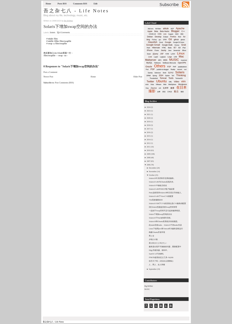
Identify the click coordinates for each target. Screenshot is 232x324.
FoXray (154, 39)
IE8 (179, 48)
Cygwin (170, 34)
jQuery (155, 54)
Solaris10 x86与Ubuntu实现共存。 (162, 182)
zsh (160, 88)
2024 (148, 107)
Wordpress (182, 84)
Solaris (52, 32)
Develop (158, 37)
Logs (170, 57)
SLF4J (170, 73)
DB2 (182, 34)
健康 (172, 88)
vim (183, 81)
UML (170, 82)
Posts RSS (62, 4)
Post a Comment (50, 72)
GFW (164, 39)
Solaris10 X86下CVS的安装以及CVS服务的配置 (167, 203)
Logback (163, 57)
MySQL (149, 63)
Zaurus (154, 88)
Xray (147, 88)
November (152, 171)
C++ (183, 31)
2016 (148, 132)
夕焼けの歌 (153, 239)
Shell (164, 73)
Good (161, 42)
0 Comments (65, 32)
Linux (181, 53)
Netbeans (157, 63)
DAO (177, 34)
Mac (181, 56)
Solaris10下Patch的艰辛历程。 (160, 218)
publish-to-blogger (163, 69)
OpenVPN (182, 63)
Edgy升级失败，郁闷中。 (159, 250)
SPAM (148, 75)
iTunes (156, 50)
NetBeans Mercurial (169, 63)
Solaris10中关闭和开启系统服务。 (162, 178)
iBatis (170, 48)
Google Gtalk (167, 45)
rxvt (185, 69)
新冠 (163, 92)
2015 (148, 136)
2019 (148, 122)
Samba (150, 73)
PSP (152, 69)
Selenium (158, 73)
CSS (159, 34)
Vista (152, 84)
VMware (158, 84)
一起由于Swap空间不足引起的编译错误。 (165, 211)
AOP (172, 29)
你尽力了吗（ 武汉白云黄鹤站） (161, 261)
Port (147, 69)
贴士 (176, 91)
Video (176, 81)
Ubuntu (161, 81)
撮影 (152, 91)
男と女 (151, 236)
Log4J (156, 57)
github (176, 40)
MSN (165, 60)
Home (48, 4)
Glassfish (152, 42)
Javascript (176, 50)
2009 (148, 154)
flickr (179, 37)
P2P (169, 67)
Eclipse (165, 37)
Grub (183, 45)
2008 (148, 158)
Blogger (175, 31)
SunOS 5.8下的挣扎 (156, 254)
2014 (148, 140)
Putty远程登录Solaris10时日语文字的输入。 (166, 193)
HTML (164, 48)
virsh (147, 84)
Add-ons (150, 29)
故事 (158, 92)
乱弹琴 (165, 88)
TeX (173, 75)
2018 (148, 125)
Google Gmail (153, 44)
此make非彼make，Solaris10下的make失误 (165, 225)
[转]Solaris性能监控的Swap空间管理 (163, 207)
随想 (182, 92)
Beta (156, 31)
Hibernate (156, 48)
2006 (148, 165)
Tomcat (163, 78)
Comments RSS (80, 4)
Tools (170, 78)
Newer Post (48, 77)
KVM (167, 54)
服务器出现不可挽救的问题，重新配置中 (165, 247)
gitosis (183, 39)
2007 (148, 161)
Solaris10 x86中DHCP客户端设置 (161, 189)
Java (169, 50)
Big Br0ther (148, 286)
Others (159, 66)
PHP (174, 67)
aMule (166, 28)
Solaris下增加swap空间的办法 (70, 26)
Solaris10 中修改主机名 (158, 185)
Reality (173, 69)
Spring (155, 75)
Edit (96, 4)
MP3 (159, 60)
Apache (180, 28)
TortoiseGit (178, 78)
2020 (148, 118)
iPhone (149, 50)
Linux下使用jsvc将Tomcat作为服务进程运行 (166, 229)
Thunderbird (154, 78)
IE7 (175, 48)
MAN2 (147, 289)
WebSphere (172, 84)
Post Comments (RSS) (64, 83)
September (152, 269)
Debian (150, 37)
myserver (184, 60)
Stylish (167, 75)
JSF (161, 54)
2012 (148, 143)
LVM (175, 57)
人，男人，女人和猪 (157, 265)
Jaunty (163, 50)
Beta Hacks (164, 31)
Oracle (148, 66)
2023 (148, 111)
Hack (148, 48)
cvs (164, 34)
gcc (160, 39)
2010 (148, 150)
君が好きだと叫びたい (158, 243)
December (152, 168)
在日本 (181, 87)
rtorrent (179, 69)
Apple (149, 31)
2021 (148, 114)
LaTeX (173, 54)
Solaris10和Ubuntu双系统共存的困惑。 (164, 221)
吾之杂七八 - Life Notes (76, 10)
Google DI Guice (178, 42)
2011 (148, 147)
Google (168, 42)
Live (150, 57)
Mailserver (150, 60)
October (152, 175)
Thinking (181, 75)
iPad (183, 48)
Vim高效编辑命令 (156, 200)
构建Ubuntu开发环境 (157, 232)
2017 (148, 129)
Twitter (150, 81)
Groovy (176, 45)
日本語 (169, 92)
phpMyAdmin (182, 67)
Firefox (173, 37)
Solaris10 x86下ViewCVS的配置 (161, 196)
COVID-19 (152, 34)
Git (170, 39)
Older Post (137, 77)
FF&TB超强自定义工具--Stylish (161, 257)
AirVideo (158, 29)
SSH (161, 75)
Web (164, 84)
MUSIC (174, 59)
